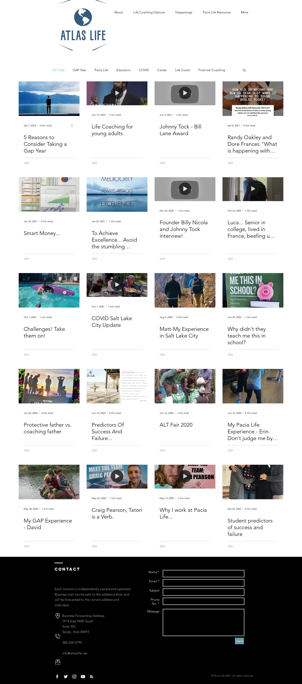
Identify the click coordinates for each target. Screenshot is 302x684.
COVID (144, 70)
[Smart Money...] (49, 194)
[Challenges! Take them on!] (49, 290)
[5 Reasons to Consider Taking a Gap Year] (49, 98)
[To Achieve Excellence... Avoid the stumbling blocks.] (117, 194)
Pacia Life (101, 70)
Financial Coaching (211, 70)
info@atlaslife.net (74, 653)
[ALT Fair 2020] (185, 386)
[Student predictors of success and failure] (253, 482)
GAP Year (79, 70)
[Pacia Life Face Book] (57, 676)
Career (162, 70)
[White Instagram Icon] (74, 676)
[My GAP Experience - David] (49, 482)
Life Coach (182, 70)
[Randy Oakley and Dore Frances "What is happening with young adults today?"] (253, 98)
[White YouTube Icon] (83, 676)
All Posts (58, 70)
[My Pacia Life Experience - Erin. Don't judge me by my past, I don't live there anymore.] (253, 386)
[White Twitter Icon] (65, 676)
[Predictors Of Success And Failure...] (117, 386)
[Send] (239, 641)
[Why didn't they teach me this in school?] (253, 290)
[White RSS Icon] (91, 676)
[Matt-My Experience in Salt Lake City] (185, 290)
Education (123, 70)
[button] (244, 70)
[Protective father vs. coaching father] (49, 386)
